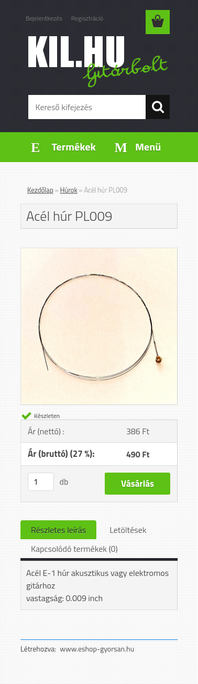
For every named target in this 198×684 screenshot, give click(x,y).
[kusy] (41, 482)
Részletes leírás (58, 529)
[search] (158, 107)
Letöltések (127, 529)
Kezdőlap (40, 190)
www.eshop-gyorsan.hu (97, 648)
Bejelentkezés (44, 18)
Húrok (69, 190)
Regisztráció (87, 18)
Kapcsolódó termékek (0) (74, 548)
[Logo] (99, 61)
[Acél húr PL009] (99, 252)
